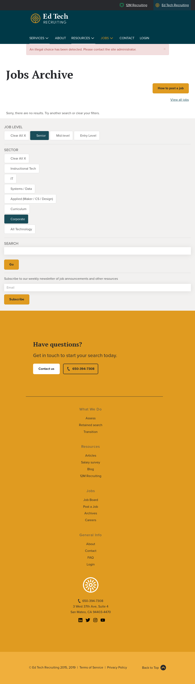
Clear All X (18, 136)
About (60, 38)
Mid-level (63, 136)
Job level (13, 127)
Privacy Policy (117, 667)
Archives (90, 513)
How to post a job (171, 88)
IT (12, 179)
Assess (91, 418)
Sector (11, 150)
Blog (90, 469)
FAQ (90, 558)
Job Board (90, 500)
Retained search (90, 425)
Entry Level (88, 136)
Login (144, 38)
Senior (41, 136)
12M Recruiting (136, 5)
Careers (90, 520)
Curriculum (18, 209)
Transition (91, 432)
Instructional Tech (23, 169)
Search (11, 243)
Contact (127, 38)
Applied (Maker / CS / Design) (32, 199)
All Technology (21, 229)
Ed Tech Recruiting (175, 5)
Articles (90, 456)
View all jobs (179, 100)
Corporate (18, 219)
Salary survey (90, 462)
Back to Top (150, 668)
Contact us (46, 369)
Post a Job (90, 507)
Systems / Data (21, 189)
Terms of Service (91, 667)
